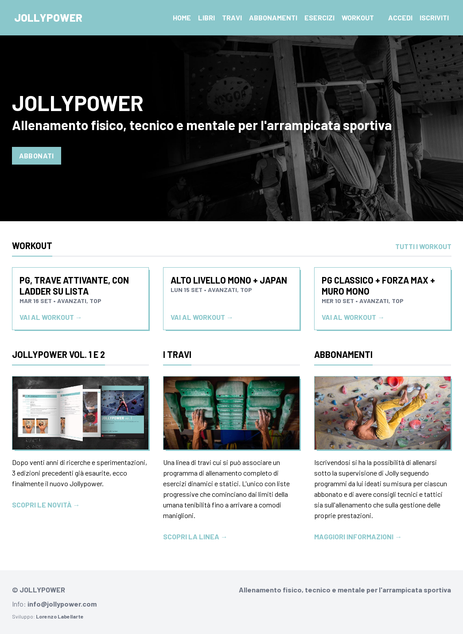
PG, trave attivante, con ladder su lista (74, 285)
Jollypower (48, 17)
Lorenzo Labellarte (60, 616)
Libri (206, 17)
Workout (358, 17)
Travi (232, 17)
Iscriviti (434, 17)
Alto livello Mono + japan (229, 280)
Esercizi (319, 17)
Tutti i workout (423, 246)
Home (182, 17)
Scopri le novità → (46, 504)
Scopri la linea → (195, 536)
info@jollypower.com (62, 603)
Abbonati (36, 155)
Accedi (400, 17)
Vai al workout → (50, 317)
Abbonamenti (273, 17)
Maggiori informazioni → (358, 536)
